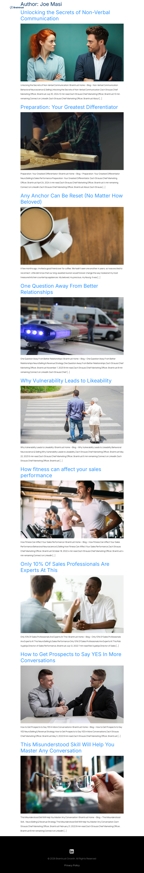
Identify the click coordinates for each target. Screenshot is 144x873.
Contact (132, 7)
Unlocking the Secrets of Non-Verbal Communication (65, 15)
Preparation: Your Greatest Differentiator (69, 107)
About (124, 7)
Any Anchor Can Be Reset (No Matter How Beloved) (71, 198)
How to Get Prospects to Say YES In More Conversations (70, 657)
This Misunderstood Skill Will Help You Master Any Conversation (67, 747)
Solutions (51, 7)
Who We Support (82, 7)
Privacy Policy (72, 865)
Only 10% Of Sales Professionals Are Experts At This (64, 567)
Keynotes (99, 7)
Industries (65, 7)
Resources (113, 7)
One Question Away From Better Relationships (59, 289)
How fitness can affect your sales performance (60, 472)
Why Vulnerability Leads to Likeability (66, 380)
